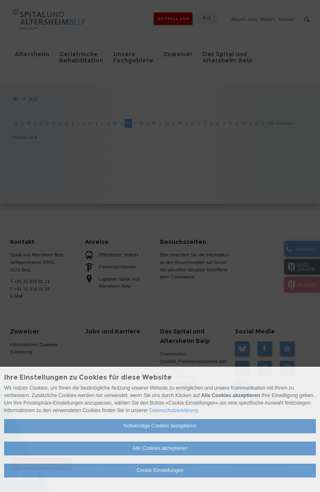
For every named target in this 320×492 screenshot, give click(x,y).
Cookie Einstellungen (160, 470)
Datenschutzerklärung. (174, 410)
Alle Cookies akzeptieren (160, 448)
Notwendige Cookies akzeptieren (159, 426)
